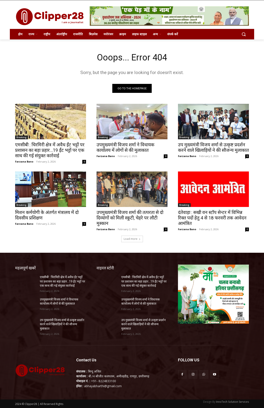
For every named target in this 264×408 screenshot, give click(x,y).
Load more (132, 239)
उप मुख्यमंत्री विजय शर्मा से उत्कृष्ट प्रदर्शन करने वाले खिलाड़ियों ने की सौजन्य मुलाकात (213, 147)
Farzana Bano (24, 161)
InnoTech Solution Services (232, 402)
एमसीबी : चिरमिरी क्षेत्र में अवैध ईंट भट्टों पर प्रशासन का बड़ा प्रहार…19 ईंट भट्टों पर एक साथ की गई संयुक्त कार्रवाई (49, 150)
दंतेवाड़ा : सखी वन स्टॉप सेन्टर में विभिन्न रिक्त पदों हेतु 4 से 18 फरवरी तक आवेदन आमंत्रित (212, 218)
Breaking (21, 137)
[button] (243, 34)
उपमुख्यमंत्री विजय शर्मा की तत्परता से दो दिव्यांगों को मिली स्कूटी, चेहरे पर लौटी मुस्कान (130, 218)
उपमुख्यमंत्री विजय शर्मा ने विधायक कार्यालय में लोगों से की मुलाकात (125, 147)
